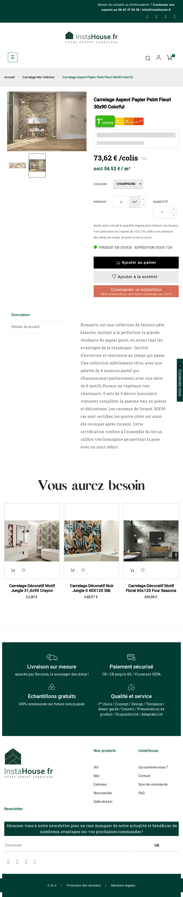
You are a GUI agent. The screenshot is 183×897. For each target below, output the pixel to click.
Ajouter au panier (136, 262)
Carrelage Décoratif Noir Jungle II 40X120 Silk (91, 588)
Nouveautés (103, 793)
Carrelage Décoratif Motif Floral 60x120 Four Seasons (151, 588)
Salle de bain (103, 801)
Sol (96, 767)
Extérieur (100, 784)
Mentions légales (123, 885)
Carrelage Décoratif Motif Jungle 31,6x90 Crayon (32, 588)
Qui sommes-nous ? (153, 767)
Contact (144, 775)
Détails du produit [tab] (25, 326)
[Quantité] (162, 212)
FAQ (141, 793)
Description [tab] (20, 314)
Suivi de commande (153, 784)
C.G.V (52, 885)
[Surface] (121, 202)
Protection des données (84, 885)
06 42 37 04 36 (128, 9)
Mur (97, 775)
